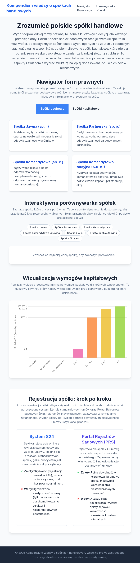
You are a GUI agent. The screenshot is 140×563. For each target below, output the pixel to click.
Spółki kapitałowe (86, 108)
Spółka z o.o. (75, 232)
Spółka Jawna (38, 227)
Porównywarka (105, 6)
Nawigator (84, 6)
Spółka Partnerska (66, 227)
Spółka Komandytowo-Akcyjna (41, 232)
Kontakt (102, 10)
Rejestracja (84, 10)
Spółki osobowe (52, 108)
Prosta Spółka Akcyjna (103, 232)
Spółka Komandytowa (97, 227)
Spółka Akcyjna (70, 238)
